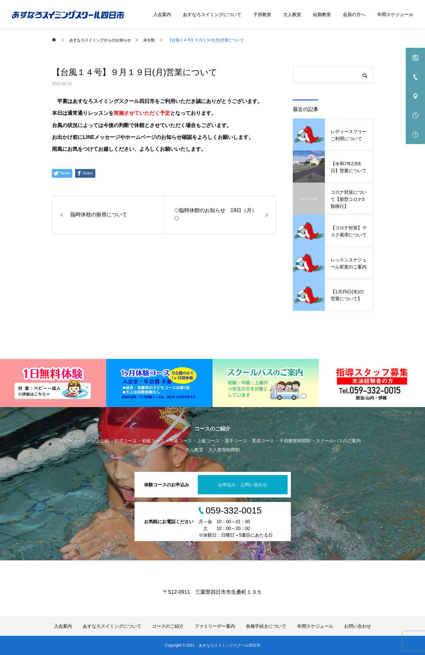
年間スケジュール (395, 14)
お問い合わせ (357, 626)
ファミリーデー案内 (215, 626)
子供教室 (262, 14)
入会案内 (162, 14)
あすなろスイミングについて (212, 14)
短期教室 (322, 14)
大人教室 (292, 14)
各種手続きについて (266, 626)
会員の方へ (354, 14)
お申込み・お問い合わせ (242, 484)
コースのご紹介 (168, 626)
